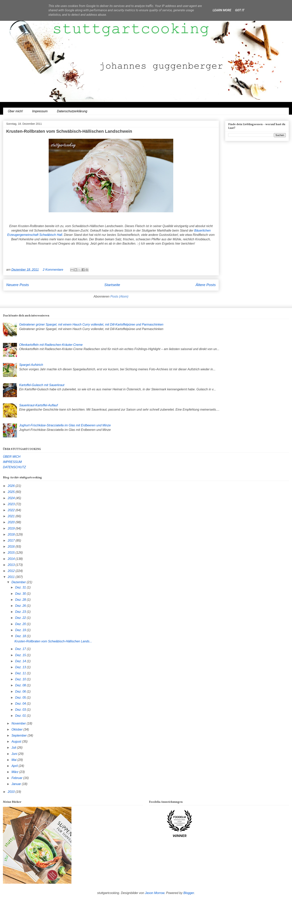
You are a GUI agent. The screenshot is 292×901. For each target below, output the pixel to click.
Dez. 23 (21, 611)
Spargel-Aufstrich (31, 364)
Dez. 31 (21, 587)
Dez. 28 (21, 599)
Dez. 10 (21, 679)
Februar (17, 778)
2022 (12, 510)
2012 (12, 571)
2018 (12, 534)
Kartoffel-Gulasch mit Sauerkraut (41, 385)
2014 (12, 558)
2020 (12, 522)
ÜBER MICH (11, 456)
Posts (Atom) (119, 296)
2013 (12, 564)
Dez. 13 (21, 667)
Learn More (222, 10)
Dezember (19, 582)
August (16, 741)
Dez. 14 (21, 661)
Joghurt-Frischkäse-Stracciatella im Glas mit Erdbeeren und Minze (65, 425)
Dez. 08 (21, 685)
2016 (12, 546)
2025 (12, 492)
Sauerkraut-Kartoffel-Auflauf (38, 405)
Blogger (188, 893)
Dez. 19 (21, 630)
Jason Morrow (154, 893)
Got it (240, 10)
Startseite (112, 285)
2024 (12, 498)
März (15, 772)
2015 (12, 552)
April (14, 766)
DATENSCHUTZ (14, 467)
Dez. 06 (21, 691)
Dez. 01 (21, 715)
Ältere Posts (206, 285)
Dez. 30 (21, 593)
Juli (14, 747)
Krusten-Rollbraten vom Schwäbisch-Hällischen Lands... (53, 641)
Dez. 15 (21, 655)
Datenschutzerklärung (72, 111)
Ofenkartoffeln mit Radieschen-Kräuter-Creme (51, 344)
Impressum (39, 111)
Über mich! (15, 111)
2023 (12, 504)
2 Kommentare (53, 269)
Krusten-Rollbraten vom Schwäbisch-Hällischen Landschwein (69, 131)
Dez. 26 (21, 605)
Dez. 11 (21, 673)
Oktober (17, 729)
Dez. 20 (21, 624)
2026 (12, 485)
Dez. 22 (21, 617)
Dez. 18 (21, 636)
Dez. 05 (21, 697)
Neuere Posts (17, 285)
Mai (14, 759)
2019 (12, 528)
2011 (12, 577)
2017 (12, 540)
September (19, 735)
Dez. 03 (21, 709)
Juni (14, 753)
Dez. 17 (21, 649)
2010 (12, 791)
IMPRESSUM (12, 462)
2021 (12, 516)
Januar (16, 784)
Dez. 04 (21, 703)
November (19, 723)
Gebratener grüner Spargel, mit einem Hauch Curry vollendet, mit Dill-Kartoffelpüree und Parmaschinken (91, 324)
